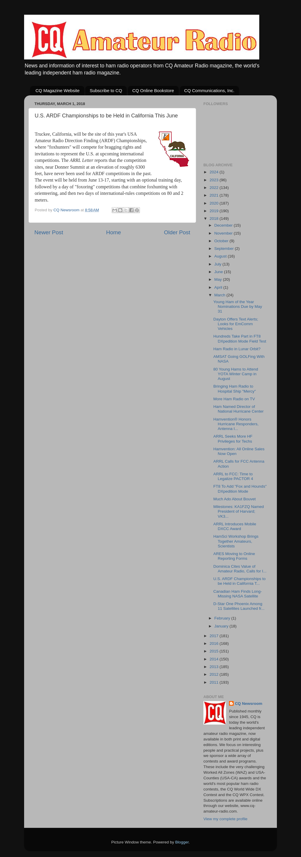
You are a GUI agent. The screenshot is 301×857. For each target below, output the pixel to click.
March (220, 295)
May (218, 279)
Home (113, 232)
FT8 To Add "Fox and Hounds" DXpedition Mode (240, 488)
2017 (215, 636)
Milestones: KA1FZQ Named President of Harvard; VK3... (238, 511)
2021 (215, 195)
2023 (215, 180)
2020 (215, 203)
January (222, 626)
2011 (215, 682)
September (224, 248)
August (221, 256)
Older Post (177, 232)
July (218, 264)
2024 (215, 172)
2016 (215, 643)
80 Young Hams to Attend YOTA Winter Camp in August (235, 374)
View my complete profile (225, 819)
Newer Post (48, 232)
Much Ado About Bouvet (234, 499)
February (222, 618)
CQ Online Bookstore (153, 90)
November (224, 233)
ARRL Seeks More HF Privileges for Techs (232, 438)
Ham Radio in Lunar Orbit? (237, 349)
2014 (215, 659)
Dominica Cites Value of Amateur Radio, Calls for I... (240, 568)
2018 (215, 218)
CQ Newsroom (248, 703)
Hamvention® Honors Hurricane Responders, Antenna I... (236, 424)
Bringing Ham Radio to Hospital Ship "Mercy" (234, 388)
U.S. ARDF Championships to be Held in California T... (239, 581)
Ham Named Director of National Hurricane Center (238, 408)
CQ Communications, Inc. (209, 90)
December (224, 225)
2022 (215, 187)
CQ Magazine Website (58, 90)
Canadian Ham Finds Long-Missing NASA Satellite (237, 593)
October (222, 241)
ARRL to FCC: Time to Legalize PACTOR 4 (233, 476)
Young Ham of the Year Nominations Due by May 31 (237, 306)
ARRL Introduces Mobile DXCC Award (234, 526)
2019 (215, 211)
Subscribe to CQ (106, 90)
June (219, 272)
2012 (215, 674)
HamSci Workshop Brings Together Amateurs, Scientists (236, 541)
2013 (215, 667)
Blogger (182, 842)
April (218, 287)
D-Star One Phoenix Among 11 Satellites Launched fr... (239, 606)
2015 (215, 651)
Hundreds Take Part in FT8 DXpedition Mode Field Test (239, 338)
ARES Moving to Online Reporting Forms (234, 556)
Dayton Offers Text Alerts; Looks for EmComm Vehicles (235, 324)
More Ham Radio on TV (234, 399)
